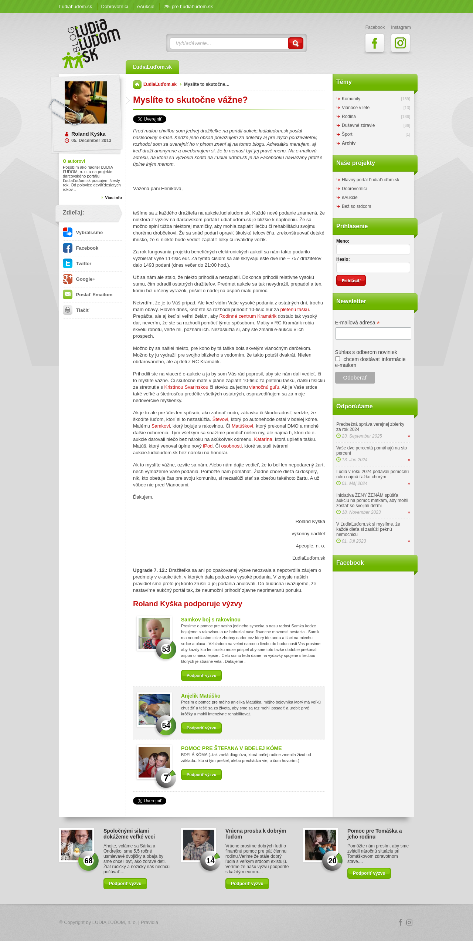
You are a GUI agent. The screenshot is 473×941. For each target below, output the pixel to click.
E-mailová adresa (357, 322)
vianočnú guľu (264, 387)
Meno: (342, 241)
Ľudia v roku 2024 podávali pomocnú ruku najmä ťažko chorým (372, 474)
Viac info (113, 197)
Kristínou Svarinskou (186, 387)
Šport (347, 134)
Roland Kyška (88, 134)
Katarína (263, 439)
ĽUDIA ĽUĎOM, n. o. (114, 922)
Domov (137, 84)
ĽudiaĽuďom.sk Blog (91, 43)
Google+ (79, 279)
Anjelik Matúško (201, 696)
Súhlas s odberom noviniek (366, 352)
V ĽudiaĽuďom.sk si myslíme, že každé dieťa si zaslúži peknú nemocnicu (368, 529)
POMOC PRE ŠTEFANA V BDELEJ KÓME (231, 748)
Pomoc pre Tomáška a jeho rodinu (374, 834)
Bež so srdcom (356, 206)
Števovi (220, 419)
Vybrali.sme (83, 232)
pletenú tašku (294, 309)
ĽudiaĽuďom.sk (75, 6)
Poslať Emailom (87, 294)
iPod (207, 446)
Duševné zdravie (358, 125)
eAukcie (145, 6)
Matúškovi (242, 426)
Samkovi (161, 426)
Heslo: (343, 259)
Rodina (349, 116)
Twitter (77, 263)
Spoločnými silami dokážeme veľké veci (129, 834)
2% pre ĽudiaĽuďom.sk (188, 6)
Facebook (80, 248)
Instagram (409, 922)
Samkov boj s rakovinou (211, 620)
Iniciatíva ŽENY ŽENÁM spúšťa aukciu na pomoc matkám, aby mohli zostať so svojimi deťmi (372, 500)
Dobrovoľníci (114, 6)
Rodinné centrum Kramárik (248, 316)
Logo (236, 922)
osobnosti (231, 446)
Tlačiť (76, 310)
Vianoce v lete (356, 107)
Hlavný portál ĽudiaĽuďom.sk (370, 179)
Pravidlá (149, 922)
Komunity (351, 98)
